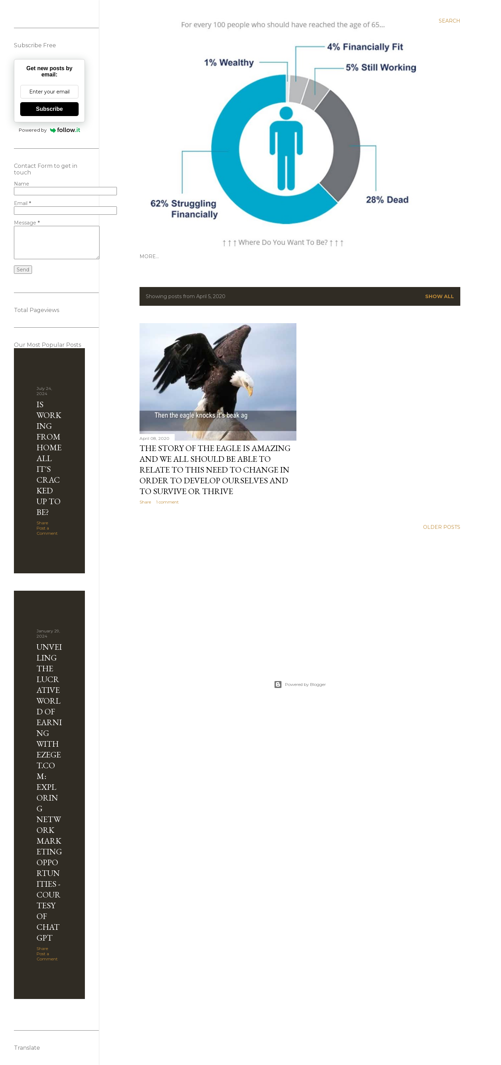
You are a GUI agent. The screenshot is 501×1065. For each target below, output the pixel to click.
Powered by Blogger (300, 684)
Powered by (49, 130)
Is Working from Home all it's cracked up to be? (49, 458)
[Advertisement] (300, 597)
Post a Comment (47, 530)
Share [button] (145, 502)
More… (149, 256)
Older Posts (441, 527)
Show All (439, 296)
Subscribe (49, 109)
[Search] (449, 21)
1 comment (167, 502)
